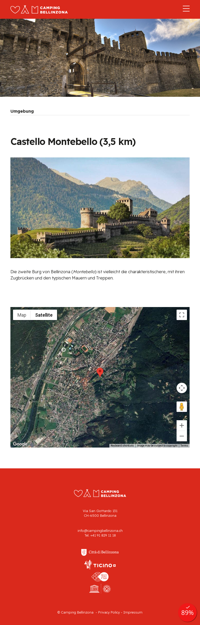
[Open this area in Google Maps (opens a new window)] (20, 444)
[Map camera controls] (182, 388)
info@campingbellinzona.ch (100, 530)
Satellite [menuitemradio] (44, 315)
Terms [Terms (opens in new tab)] (184, 445)
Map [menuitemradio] (21, 315)
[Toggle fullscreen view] (182, 315)
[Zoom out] (182, 436)
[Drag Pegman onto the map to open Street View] (182, 406)
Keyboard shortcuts (122, 445)
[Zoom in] (182, 425)
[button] (100, 372)
